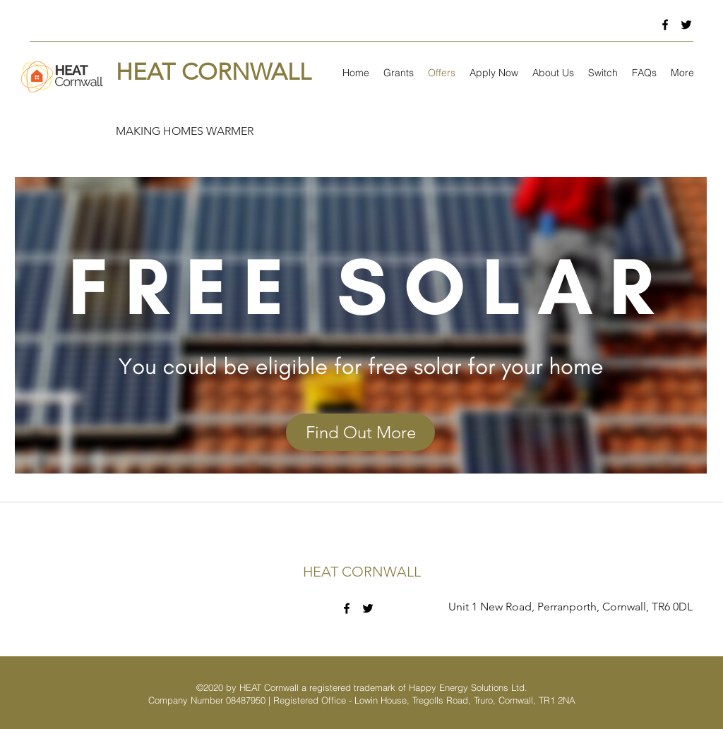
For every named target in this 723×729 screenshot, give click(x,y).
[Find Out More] (360, 432)
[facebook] (665, 25)
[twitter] (686, 25)
